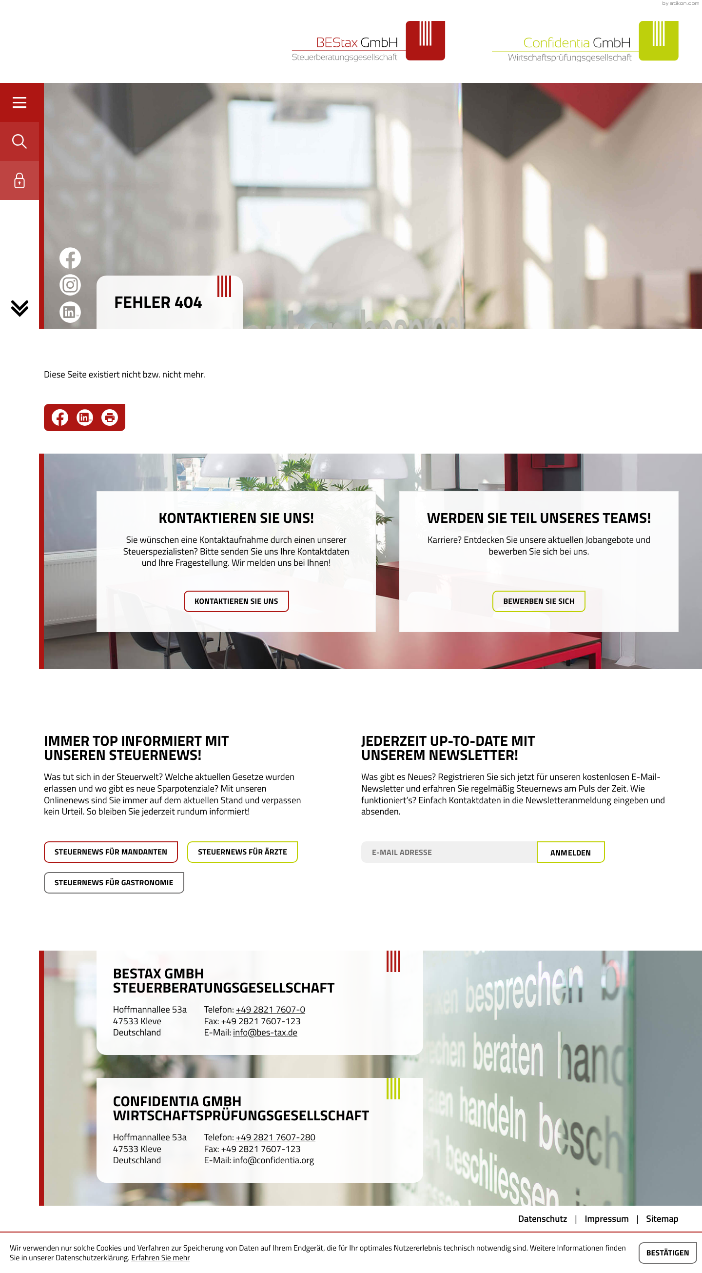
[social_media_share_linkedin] (89, 417)
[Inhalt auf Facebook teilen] (64, 417)
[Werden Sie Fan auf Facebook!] (70, 258)
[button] (19, 141)
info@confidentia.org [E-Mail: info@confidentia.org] (273, 1161)
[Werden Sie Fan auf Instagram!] (70, 285)
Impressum (606, 1219)
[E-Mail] (449, 852)
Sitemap (662, 1219)
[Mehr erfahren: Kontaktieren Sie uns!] (236, 601)
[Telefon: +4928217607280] (275, 1138)
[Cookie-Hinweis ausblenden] (668, 1253)
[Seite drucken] (109, 417)
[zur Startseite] (369, 41)
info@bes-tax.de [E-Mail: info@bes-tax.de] (265, 1033)
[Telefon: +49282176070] (270, 1010)
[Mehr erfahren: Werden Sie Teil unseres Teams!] (538, 601)
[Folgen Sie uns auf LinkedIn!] (70, 312)
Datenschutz (542, 1219)
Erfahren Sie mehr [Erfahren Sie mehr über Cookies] (160, 1258)
